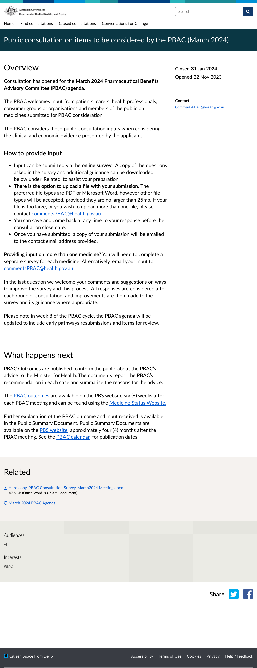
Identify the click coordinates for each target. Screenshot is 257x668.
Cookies (194, 656)
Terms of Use (170, 656)
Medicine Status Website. (137, 402)
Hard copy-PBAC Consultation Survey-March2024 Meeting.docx (63, 487)
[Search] (248, 11)
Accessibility (142, 656)
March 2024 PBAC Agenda (30, 502)
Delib (48, 656)
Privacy (213, 656)
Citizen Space (21, 656)
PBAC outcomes (31, 395)
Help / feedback (239, 656)
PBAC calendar (73, 437)
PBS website (54, 430)
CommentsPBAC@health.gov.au (199, 107)
